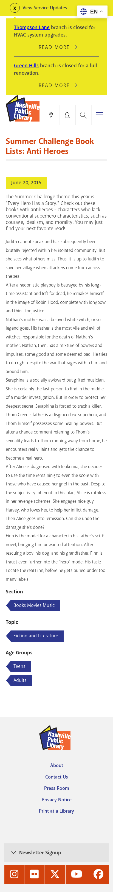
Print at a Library (56, 811)
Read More (56, 47)
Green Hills (26, 65)
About (56, 765)
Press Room (56, 788)
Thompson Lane (32, 27)
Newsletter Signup (40, 852)
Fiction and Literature (35, 636)
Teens (19, 666)
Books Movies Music (34, 605)
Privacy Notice (57, 800)
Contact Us (56, 777)
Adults (19, 680)
